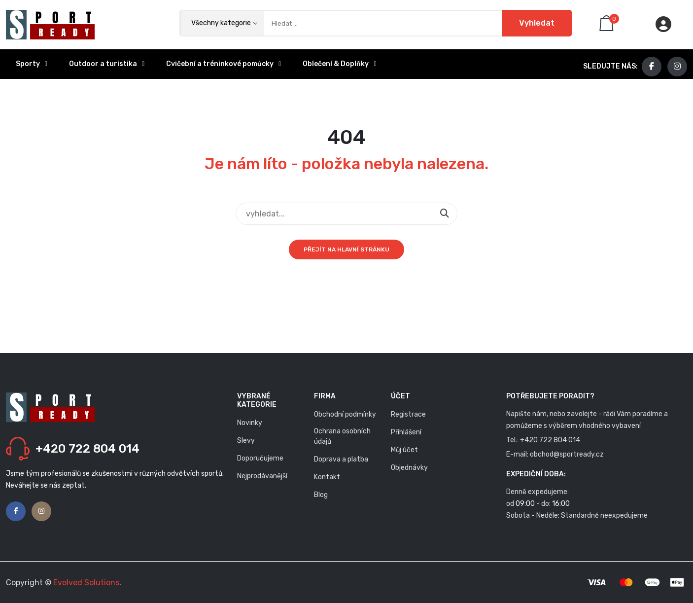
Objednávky (409, 467)
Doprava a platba (341, 459)
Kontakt (327, 477)
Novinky (249, 423)
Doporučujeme (260, 458)
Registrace (408, 414)
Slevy (246, 440)
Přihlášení (406, 432)
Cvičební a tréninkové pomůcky (223, 64)
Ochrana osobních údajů (342, 436)
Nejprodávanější (262, 476)
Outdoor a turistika (106, 64)
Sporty (31, 64)
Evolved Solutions (86, 582)
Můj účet (404, 450)
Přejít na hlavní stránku (346, 249)
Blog (321, 495)
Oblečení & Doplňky (339, 64)
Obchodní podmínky (345, 414)
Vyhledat (536, 23)
